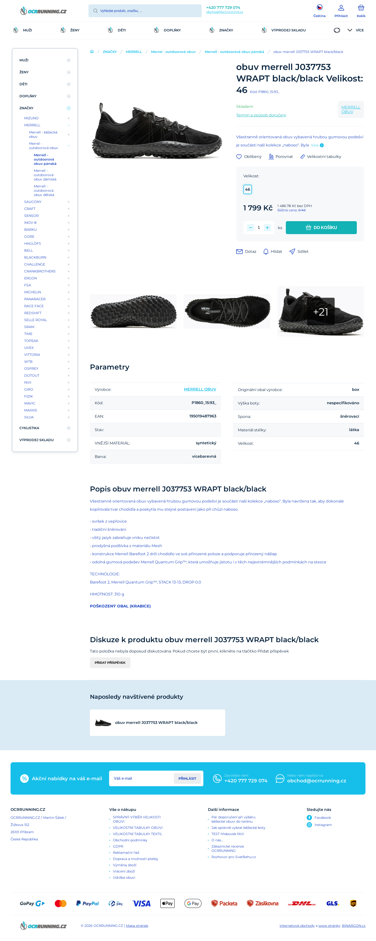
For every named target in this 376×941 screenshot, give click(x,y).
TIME (28, 334)
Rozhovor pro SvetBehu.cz (234, 857)
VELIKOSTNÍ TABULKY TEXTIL (137, 834)
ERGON (30, 278)
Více (314, 145)
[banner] (43, 11)
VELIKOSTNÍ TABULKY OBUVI (138, 828)
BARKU (30, 229)
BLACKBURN (35, 257)
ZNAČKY (110, 52)
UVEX (29, 348)
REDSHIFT (32, 313)
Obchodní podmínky (130, 840)
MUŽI (23, 60)
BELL (28, 250)
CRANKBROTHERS (40, 271)
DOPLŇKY (27, 96)
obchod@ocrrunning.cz (224, 12)
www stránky (329, 926)
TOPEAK (31, 341)
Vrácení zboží (124, 871)
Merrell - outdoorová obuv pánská (234, 52)
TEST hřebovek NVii (228, 834)
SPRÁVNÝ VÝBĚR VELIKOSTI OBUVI (137, 819)
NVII (27, 382)
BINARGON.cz (353, 926)
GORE (29, 236)
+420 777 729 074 (223, 7)
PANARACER (35, 299)
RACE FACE (34, 306)
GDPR (118, 846)
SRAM (29, 327)
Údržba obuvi (124, 877)
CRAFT (29, 209)
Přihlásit (187, 778)
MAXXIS (30, 410)
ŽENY (24, 72)
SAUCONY (32, 202)
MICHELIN (32, 292)
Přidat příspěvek (110, 662)
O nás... (217, 840)
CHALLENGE (34, 264)
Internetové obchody (297, 926)
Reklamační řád (126, 852)
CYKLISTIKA (29, 428)
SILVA (29, 417)
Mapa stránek (137, 926)
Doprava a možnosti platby (135, 859)
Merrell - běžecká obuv (43, 134)
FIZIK (28, 396)
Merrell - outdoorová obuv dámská (45, 174)
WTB (28, 361)
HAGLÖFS (32, 243)
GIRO (28, 389)
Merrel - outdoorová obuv (173, 52)
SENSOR (31, 216)
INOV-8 (30, 222)
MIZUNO (31, 118)
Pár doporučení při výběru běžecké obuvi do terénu (233, 819)
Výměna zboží (124, 865)
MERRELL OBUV (350, 109)
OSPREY (31, 368)
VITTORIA (32, 354)
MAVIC (29, 403)
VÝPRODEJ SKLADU (36, 440)
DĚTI (23, 84)
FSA (27, 285)
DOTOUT (31, 375)
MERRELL (134, 52)
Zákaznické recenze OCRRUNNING (228, 848)
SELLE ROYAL (35, 320)
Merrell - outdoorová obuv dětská (44, 190)
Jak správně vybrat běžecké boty (238, 828)
